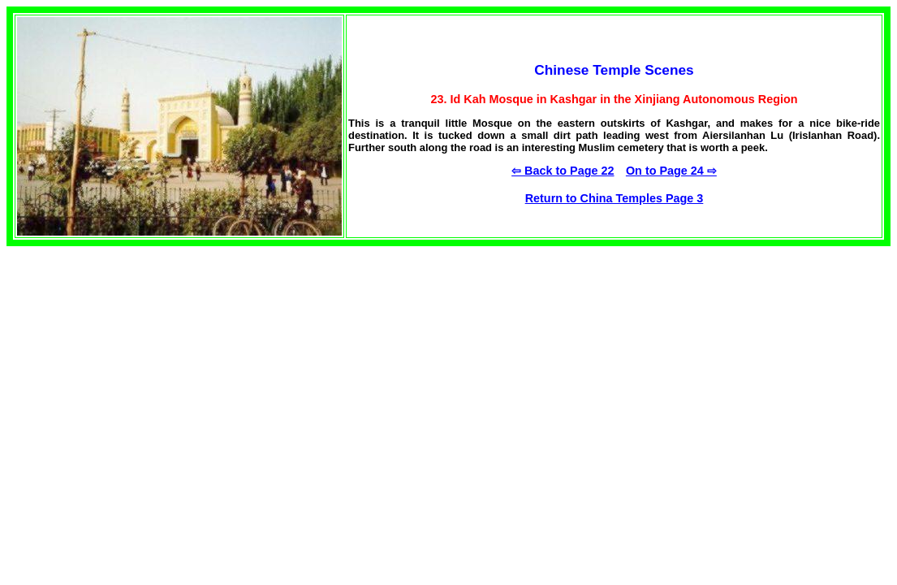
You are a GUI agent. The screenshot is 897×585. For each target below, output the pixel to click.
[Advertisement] (128, 372)
